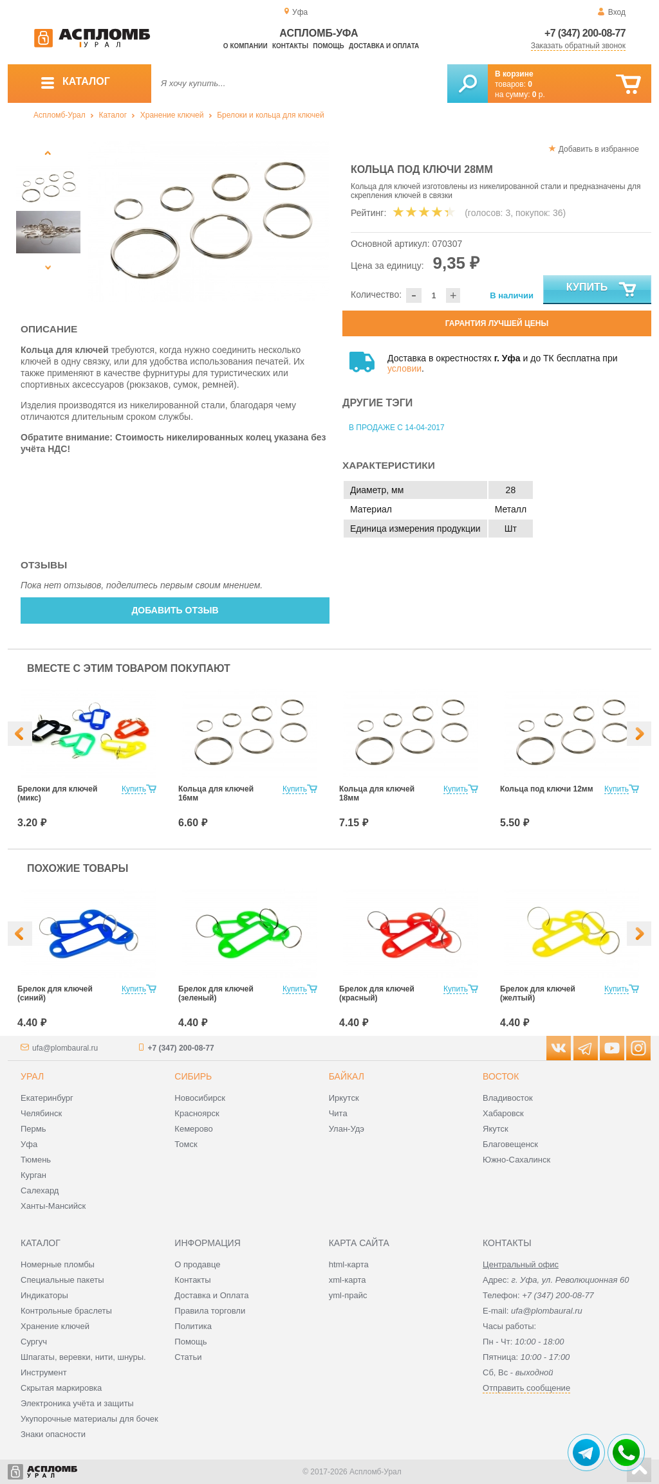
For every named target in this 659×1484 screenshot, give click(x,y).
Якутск (495, 1129)
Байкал (346, 1076)
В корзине (514, 73)
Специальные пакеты (62, 1280)
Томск (185, 1144)
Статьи (187, 1357)
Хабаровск (503, 1113)
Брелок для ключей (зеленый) (216, 993)
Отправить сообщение (526, 1388)
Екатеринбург (47, 1098)
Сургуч (34, 1341)
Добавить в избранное (599, 149)
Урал (32, 1076)
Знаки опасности (53, 1434)
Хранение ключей (172, 115)
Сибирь (193, 1076)
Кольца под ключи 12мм (546, 788)
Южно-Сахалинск (516, 1159)
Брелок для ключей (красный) (376, 993)
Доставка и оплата (384, 46)
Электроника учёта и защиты (77, 1403)
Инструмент (44, 1372)
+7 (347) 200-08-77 (585, 33)
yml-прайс (348, 1295)
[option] (209, 221)
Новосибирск (199, 1098)
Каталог (112, 115)
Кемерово (193, 1129)
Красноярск (196, 1113)
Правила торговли (209, 1311)
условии (404, 368)
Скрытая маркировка (61, 1388)
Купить (602, 290)
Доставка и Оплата (211, 1295)
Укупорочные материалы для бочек (89, 1419)
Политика (193, 1326)
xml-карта (347, 1280)
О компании (245, 46)
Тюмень (36, 1159)
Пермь (33, 1129)
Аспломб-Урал (59, 115)
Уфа (29, 1144)
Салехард (40, 1190)
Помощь (328, 46)
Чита (338, 1113)
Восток (501, 1076)
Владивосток (508, 1098)
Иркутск (344, 1098)
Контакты (290, 46)
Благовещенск (510, 1144)
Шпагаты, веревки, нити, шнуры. (83, 1357)
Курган (33, 1175)
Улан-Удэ (346, 1129)
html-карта (349, 1264)
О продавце (197, 1264)
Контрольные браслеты (66, 1311)
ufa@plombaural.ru (65, 1048)
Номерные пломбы (58, 1264)
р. (538, 94)
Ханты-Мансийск (53, 1206)
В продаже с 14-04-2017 (397, 427)
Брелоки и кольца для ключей (270, 115)
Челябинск (41, 1113)
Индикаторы (44, 1295)
